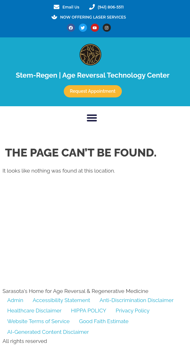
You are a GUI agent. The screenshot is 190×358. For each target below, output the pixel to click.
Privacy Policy (132, 310)
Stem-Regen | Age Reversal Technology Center (92, 75)
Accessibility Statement (61, 300)
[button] (92, 117)
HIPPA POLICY (88, 310)
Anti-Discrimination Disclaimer (137, 300)
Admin (15, 300)
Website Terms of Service (38, 321)
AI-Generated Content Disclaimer (48, 332)
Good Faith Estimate (103, 321)
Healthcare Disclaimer (34, 310)
